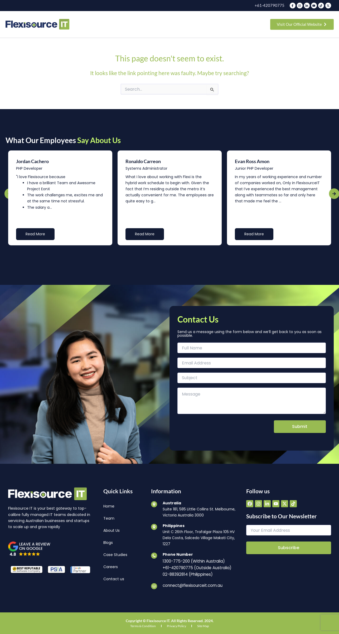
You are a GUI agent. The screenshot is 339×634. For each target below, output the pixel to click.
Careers (110, 566)
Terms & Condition (143, 624)
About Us (111, 530)
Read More (35, 234)
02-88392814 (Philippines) (186, 573)
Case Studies (115, 554)
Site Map (203, 624)
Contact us (113, 579)
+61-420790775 (271, 5)
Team (108, 518)
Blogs (108, 542)
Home (108, 506)
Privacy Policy (176, 624)
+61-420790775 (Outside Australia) (195, 566)
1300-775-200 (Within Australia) (192, 560)
